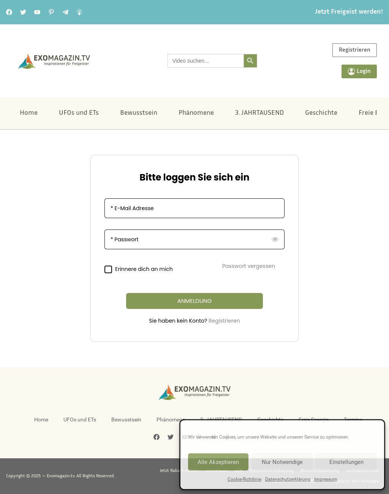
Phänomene (196, 113)
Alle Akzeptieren (218, 462)
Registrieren (224, 321)
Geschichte (321, 113)
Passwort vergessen (248, 266)
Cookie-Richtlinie (244, 479)
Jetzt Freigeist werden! (349, 12)
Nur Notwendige (282, 462)
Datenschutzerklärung (287, 479)
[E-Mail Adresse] (194, 208)
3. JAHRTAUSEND (259, 113)
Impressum (325, 479)
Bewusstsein (138, 113)
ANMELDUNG (194, 301)
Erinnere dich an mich (144, 269)
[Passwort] (194, 239)
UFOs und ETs (79, 113)
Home (29, 113)
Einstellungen (346, 462)
